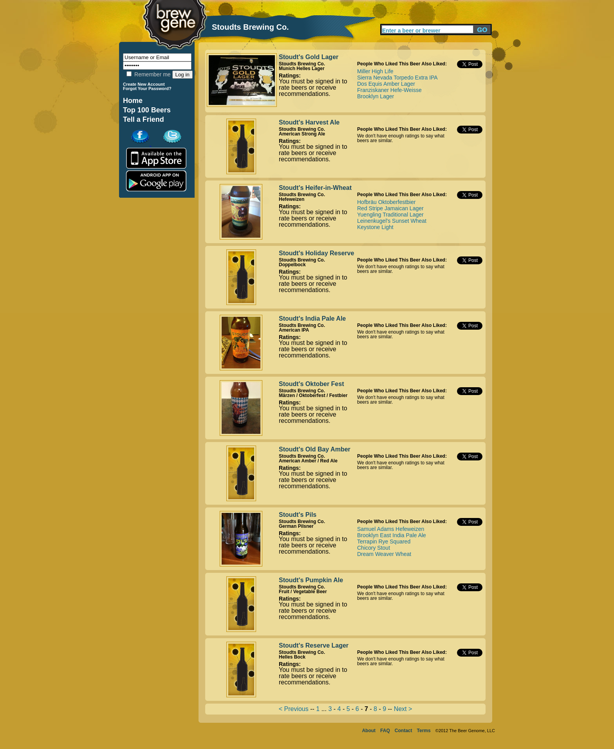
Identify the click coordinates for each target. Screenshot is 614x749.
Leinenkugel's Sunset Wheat (391, 221)
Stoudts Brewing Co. (302, 64)
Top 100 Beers (147, 110)
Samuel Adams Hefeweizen (390, 529)
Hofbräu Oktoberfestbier (386, 202)
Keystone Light (375, 227)
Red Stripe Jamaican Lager (390, 208)
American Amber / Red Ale (308, 461)
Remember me (148, 74)
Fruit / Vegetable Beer (303, 591)
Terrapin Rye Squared (383, 541)
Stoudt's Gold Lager (308, 57)
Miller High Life (375, 71)
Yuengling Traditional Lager (390, 214)
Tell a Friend (143, 119)
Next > (403, 709)
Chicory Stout (373, 548)
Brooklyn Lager (375, 96)
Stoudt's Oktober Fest (311, 384)
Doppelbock (292, 264)
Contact (403, 730)
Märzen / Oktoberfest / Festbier (313, 395)
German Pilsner (296, 526)
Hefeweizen (291, 199)
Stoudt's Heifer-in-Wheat (315, 187)
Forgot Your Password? (147, 88)
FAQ (385, 730)
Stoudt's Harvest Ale (309, 122)
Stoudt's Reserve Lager (314, 645)
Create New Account (144, 84)
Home (133, 101)
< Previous (294, 709)
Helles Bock (292, 657)
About (369, 730)
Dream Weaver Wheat (384, 554)
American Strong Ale (302, 134)
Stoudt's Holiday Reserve (316, 253)
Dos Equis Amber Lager (386, 84)
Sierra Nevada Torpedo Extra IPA (397, 77)
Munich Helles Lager (302, 68)
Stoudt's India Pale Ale (312, 318)
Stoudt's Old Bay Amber (314, 449)
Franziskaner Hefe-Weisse (389, 90)
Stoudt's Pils (297, 514)
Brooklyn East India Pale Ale (391, 535)
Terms (424, 730)
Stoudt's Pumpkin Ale (311, 580)
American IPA (294, 330)
